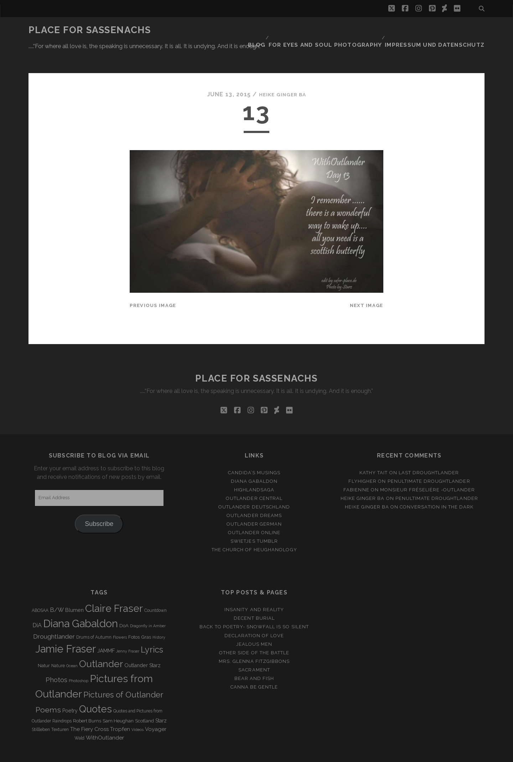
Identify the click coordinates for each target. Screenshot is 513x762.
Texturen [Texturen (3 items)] (60, 708)
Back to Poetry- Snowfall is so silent (254, 605)
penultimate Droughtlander (429, 459)
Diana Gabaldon (254, 459)
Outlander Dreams (254, 494)
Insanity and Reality (254, 588)
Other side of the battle (254, 631)
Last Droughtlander (429, 451)
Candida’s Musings (254, 451)
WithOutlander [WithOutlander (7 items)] (105, 716)
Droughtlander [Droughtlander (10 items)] (54, 615)
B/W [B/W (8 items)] (57, 588)
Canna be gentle (254, 665)
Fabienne (356, 468)
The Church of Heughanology (254, 528)
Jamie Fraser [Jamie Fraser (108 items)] (65, 627)
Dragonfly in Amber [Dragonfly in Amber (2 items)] (148, 604)
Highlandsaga (254, 468)
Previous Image (153, 284)
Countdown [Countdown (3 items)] (155, 589)
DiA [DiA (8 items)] (37, 603)
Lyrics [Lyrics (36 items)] (152, 628)
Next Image (366, 284)
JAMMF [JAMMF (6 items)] (106, 629)
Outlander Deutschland (254, 485)
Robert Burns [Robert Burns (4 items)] (87, 699)
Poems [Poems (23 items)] (48, 688)
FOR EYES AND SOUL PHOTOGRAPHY (342, 30)
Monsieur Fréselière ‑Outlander (427, 468)
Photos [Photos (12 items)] (56, 658)
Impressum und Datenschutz (441, 30)
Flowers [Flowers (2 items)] (120, 616)
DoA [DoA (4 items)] (124, 604)
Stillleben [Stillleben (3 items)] (41, 708)
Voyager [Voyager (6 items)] (155, 708)
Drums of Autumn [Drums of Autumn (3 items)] (94, 615)
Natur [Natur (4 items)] (44, 644)
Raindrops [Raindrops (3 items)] (62, 699)
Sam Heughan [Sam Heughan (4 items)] (118, 699)
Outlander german (254, 502)
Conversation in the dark (436, 485)
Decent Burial (254, 596)
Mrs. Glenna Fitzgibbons (254, 640)
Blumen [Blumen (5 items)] (74, 589)
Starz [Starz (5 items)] (161, 699)
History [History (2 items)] (158, 616)
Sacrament (254, 648)
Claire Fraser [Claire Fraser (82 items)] (114, 587)
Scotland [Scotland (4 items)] (144, 699)
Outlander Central (254, 477)
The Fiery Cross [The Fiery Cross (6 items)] (89, 708)
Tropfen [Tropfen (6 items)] (120, 708)
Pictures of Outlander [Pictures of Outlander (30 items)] (123, 672)
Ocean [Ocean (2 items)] (72, 644)
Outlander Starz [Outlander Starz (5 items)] (142, 644)
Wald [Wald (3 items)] (79, 716)
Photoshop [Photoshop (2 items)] (78, 659)
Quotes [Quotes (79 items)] (95, 687)
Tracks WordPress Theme (226, 754)
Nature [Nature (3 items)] (58, 644)
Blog (278, 30)
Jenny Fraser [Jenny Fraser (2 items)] (127, 630)
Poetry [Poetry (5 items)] (70, 689)
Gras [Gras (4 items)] (146, 615)
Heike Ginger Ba (282, 73)
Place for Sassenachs (89, 30)
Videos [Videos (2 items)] (137, 708)
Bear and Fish (254, 657)
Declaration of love (254, 614)
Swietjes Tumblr (254, 519)
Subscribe (99, 502)
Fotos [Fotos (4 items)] (134, 615)
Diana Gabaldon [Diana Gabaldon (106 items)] (80, 602)
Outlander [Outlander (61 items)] (101, 642)
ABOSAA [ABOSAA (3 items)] (40, 589)
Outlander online (254, 511)
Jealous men (254, 622)
